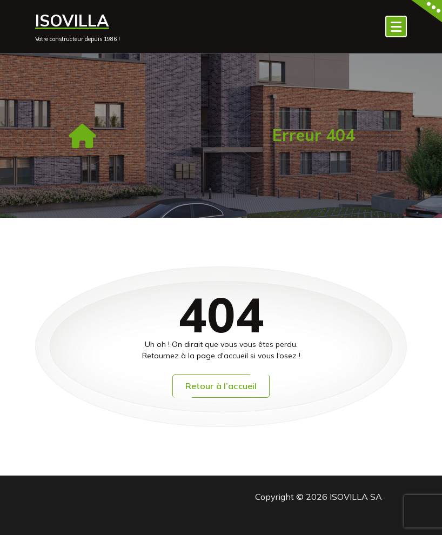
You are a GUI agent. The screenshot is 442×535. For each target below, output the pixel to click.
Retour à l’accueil (221, 385)
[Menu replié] (396, 26)
